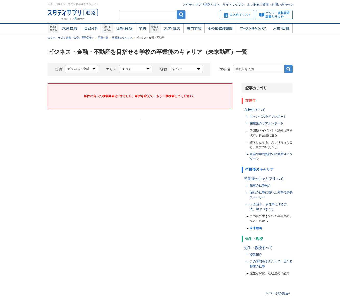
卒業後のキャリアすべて (263, 179)
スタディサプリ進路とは (200, 4)
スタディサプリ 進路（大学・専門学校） (71, 37)
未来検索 (70, 28)
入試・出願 (281, 28)
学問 (142, 28)
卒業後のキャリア (122, 37)
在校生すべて (255, 110)
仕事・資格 (124, 28)
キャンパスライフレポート (268, 116)
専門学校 (193, 28)
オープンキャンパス (253, 28)
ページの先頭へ (280, 293)
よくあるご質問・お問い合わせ (268, 4)
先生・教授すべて (258, 248)
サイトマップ (232, 4)
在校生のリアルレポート (266, 123)
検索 (181, 14)
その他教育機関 (220, 28)
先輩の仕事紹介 (260, 185)
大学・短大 (172, 28)
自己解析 (91, 28)
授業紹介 (256, 254)
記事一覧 (103, 37)
